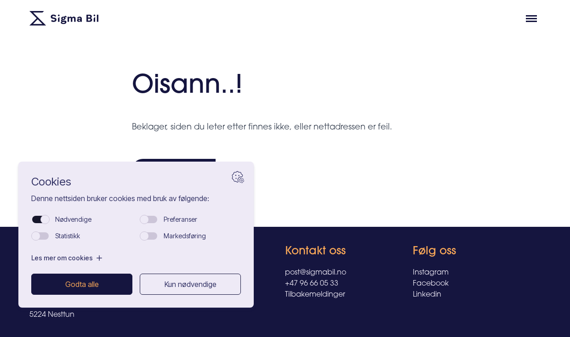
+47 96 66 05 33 (311, 283)
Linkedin (427, 294)
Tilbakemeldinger (315, 294)
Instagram (431, 272)
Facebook (431, 283)
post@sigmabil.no (315, 272)
